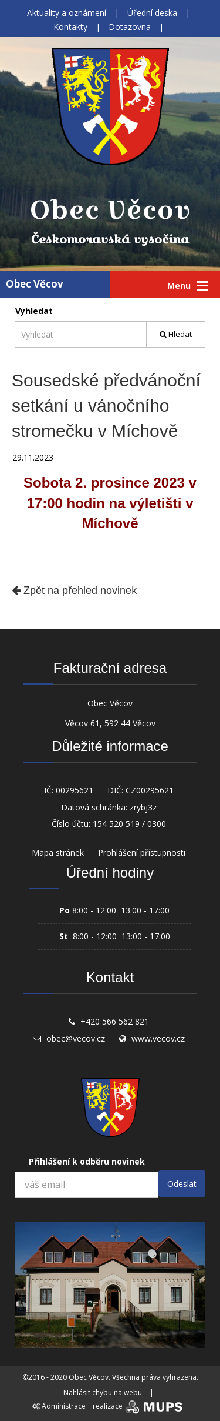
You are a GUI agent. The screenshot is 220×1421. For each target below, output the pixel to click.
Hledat (176, 334)
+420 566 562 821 (114, 1021)
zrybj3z (143, 807)
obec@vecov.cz (75, 1038)
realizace (139, 1406)
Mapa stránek (58, 852)
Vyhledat (34, 310)
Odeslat (182, 1183)
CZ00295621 (150, 790)
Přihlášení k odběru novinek (87, 1161)
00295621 (74, 790)
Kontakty (70, 26)
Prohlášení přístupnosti (141, 852)
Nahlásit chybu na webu (102, 1392)
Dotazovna (130, 26)
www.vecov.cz (158, 1038)
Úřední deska (152, 12)
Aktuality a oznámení (66, 12)
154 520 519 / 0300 (129, 823)
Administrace (59, 1406)
